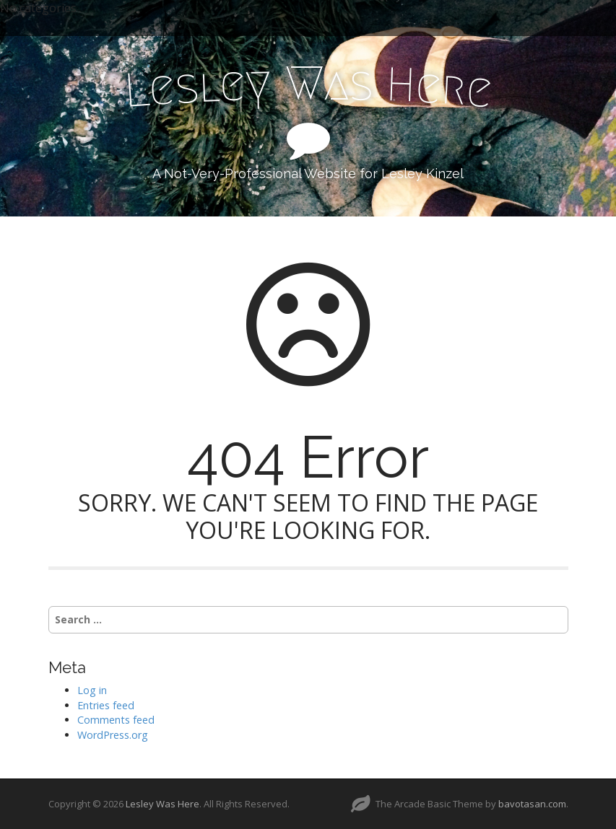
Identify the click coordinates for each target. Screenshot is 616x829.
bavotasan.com (532, 803)
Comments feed (116, 720)
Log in (92, 690)
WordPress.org (112, 735)
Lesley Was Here (162, 803)
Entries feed (105, 705)
